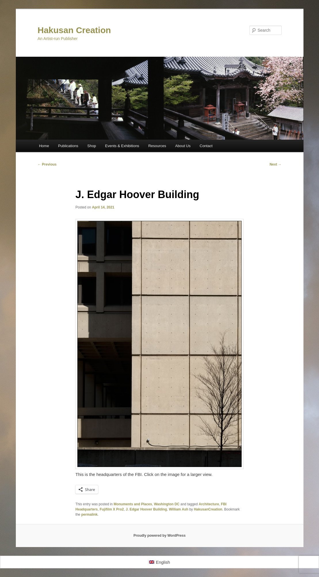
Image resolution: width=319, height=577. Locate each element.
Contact (206, 146)
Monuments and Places (133, 504)
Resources (157, 146)
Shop (91, 146)
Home (44, 146)
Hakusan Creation (74, 30)
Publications (68, 146)
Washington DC (166, 504)
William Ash (178, 509)
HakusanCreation (208, 509)
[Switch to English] (159, 562)
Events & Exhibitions (122, 146)
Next (275, 164)
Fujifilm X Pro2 (112, 509)
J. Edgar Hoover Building (146, 509)
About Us (182, 146)
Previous (47, 164)
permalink (89, 515)
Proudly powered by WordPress (159, 536)
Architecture (209, 504)
